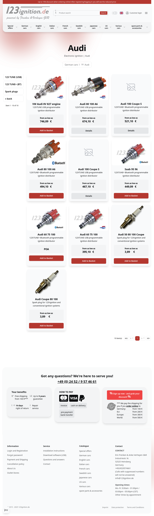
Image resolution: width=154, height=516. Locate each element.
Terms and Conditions (135, 507)
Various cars (121, 27)
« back (8, 98)
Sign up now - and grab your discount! (125, 395)
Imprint (105, 507)
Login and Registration (17, 450)
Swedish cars (81, 27)
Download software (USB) (54, 455)
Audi (87, 64)
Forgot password (15, 455)
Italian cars (54, 27)
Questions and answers (53, 459)
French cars (67, 27)
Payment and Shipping (17, 459)
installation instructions (53, 450)
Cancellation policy (15, 464)
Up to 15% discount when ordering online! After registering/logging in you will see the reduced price (77, 2)
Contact (46, 464)
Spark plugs (11, 91)
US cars (108, 27)
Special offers (13, 27)
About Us (11, 468)
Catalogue (84, 446)
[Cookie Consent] (6, 510)
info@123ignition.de (124, 478)
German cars (27, 27)
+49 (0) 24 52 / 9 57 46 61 (76, 381)
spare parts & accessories (139, 27)
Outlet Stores (13, 472)
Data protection (118, 507)
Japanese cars (95, 27)
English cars (41, 27)
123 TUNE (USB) (13, 77)
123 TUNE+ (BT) (13, 84)
